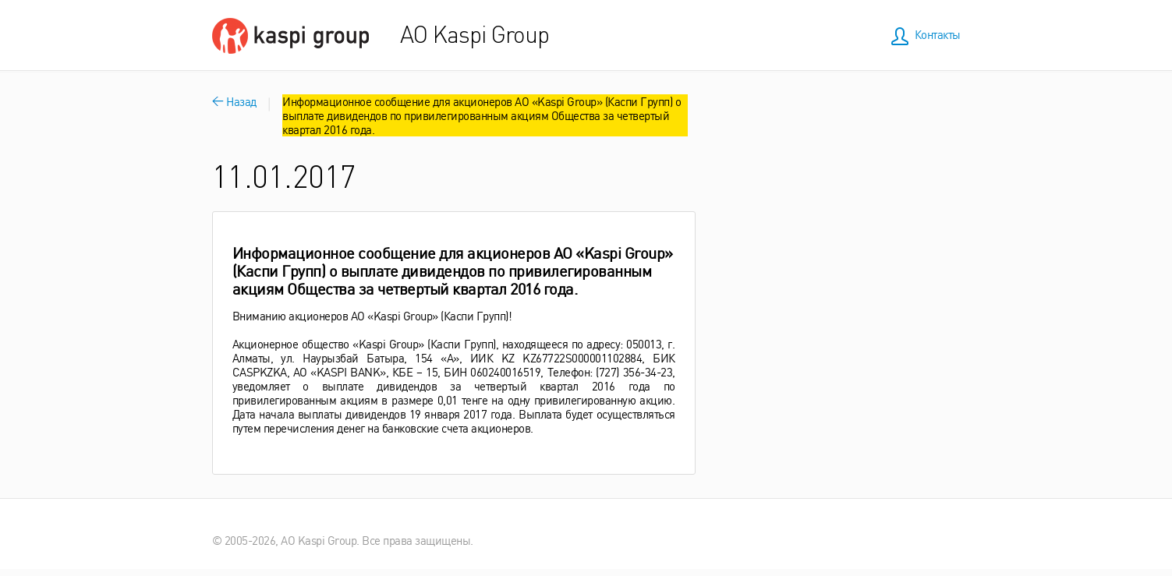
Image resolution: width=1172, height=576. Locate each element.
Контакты (938, 34)
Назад (234, 101)
